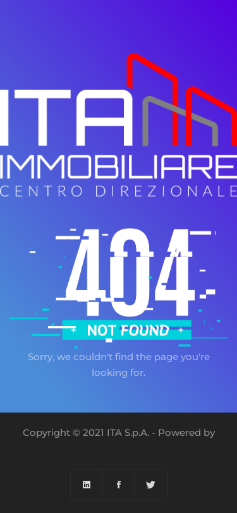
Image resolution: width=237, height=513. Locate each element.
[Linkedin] (87, 484)
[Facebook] (119, 484)
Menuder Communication (118, 448)
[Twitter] (151, 484)
